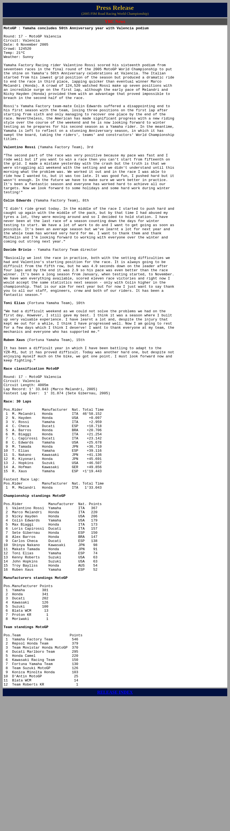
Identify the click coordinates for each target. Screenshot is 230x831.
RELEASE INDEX (115, 824)
